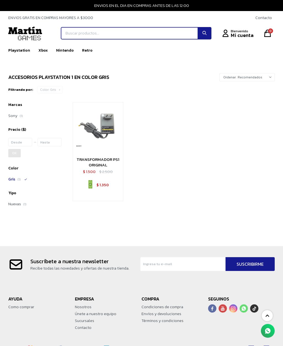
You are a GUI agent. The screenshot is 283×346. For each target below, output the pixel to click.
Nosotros (83, 307)
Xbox (43, 50)
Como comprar (21, 307)
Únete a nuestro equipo (95, 314)
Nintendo (65, 50)
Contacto (263, 18)
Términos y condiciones (163, 321)
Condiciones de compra (162, 307)
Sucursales (84, 321)
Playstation (19, 50)
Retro (87, 50)
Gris (48, 89)
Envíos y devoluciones (161, 314)
